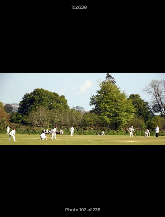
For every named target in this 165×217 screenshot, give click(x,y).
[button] (143, 8)
